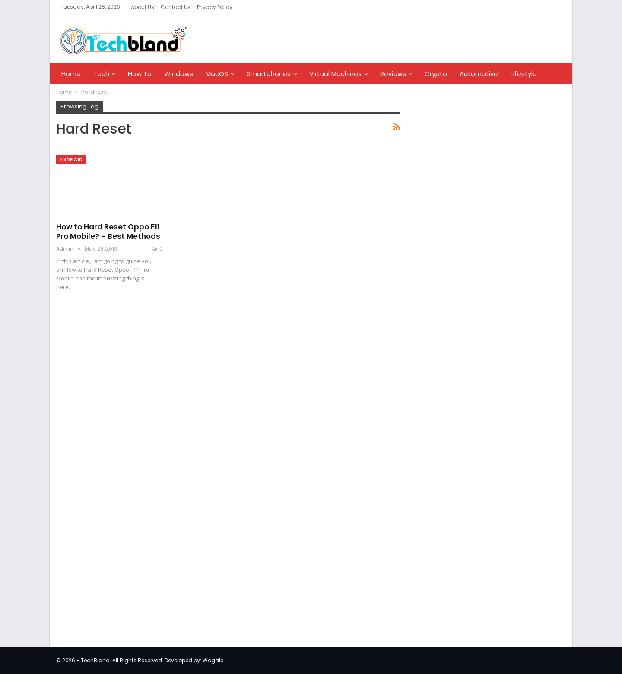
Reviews (393, 73)
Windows (178, 73)
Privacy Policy (214, 7)
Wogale (213, 660)
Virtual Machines (335, 73)
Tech (101, 73)
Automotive (479, 73)
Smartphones (269, 73)
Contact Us (175, 7)
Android (71, 159)
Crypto (436, 73)
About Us (142, 7)
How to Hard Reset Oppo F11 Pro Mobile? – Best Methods (108, 232)
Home (71, 73)
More (519, 73)
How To (140, 73)
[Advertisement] (473, 239)
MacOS (217, 73)
